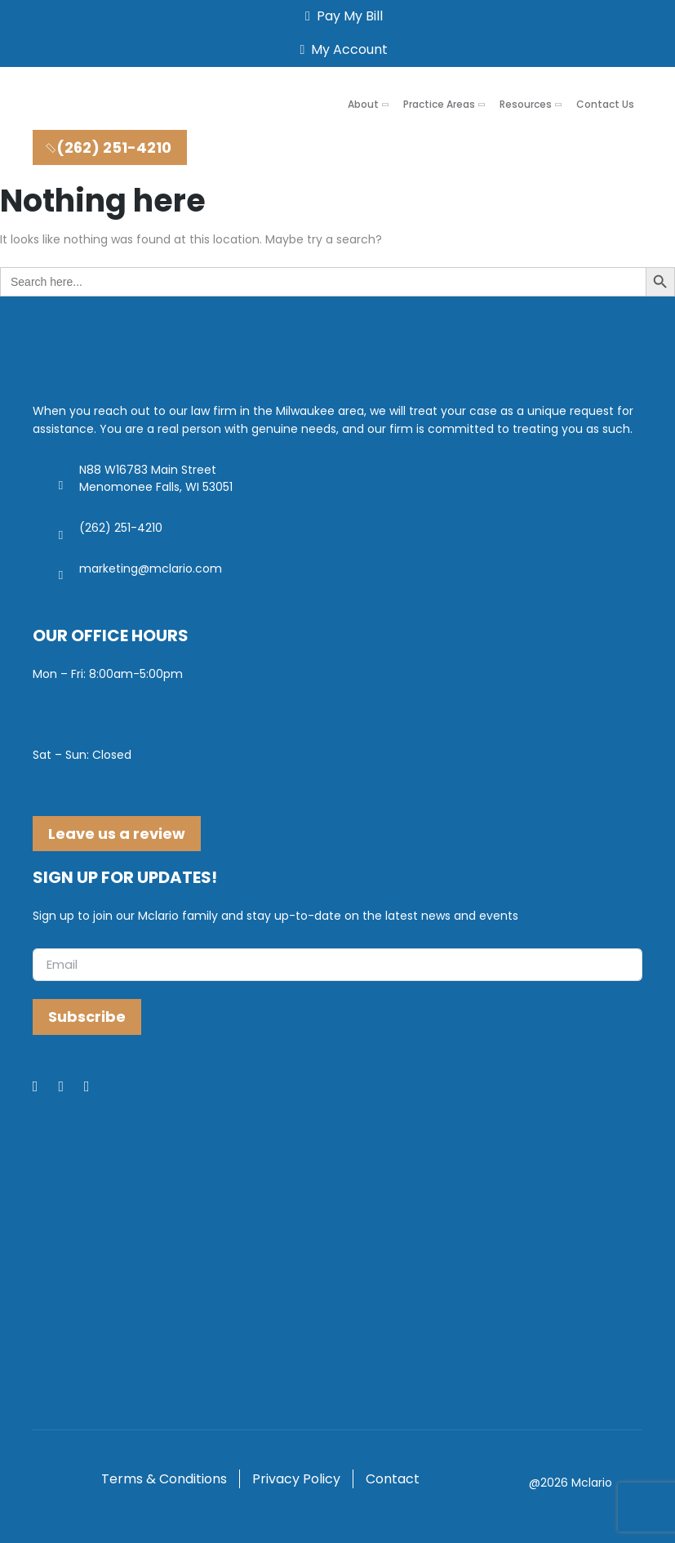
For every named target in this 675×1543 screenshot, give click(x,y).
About (363, 104)
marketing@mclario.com (150, 568)
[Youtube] (97, 1087)
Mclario (591, 1482)
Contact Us (605, 104)
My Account (341, 49)
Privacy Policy (296, 1478)
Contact (393, 1478)
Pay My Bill (341, 16)
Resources (526, 104)
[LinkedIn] (71, 1087)
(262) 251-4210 (107, 147)
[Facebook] (46, 1087)
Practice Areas (439, 104)
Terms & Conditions (164, 1478)
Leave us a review (116, 833)
